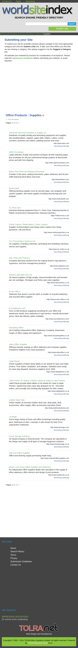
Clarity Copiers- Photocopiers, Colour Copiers (28, 224)
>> (19, 123)
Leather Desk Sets (17, 400)
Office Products (35, 34)
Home (13, 548)
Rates (18, 1)
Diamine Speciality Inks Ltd (20, 275)
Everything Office (16, 328)
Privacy (13, 558)
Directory (4, 34)
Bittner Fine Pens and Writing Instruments (26, 172)
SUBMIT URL (62, 29)
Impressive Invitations (15, 617)
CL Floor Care (15, 208)
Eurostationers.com (17, 308)
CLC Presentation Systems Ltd (22, 241)
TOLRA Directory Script (37, 643)
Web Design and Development (39, 634)
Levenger (13, 417)
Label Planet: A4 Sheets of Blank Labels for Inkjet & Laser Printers (37, 381)
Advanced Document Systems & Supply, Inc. (28, 133)
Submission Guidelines (21, 561)
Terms (13, 555)
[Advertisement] (39, 85)
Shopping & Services (18, 34)
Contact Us (6, 1)
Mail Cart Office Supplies (19, 453)
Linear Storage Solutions (19, 436)
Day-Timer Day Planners (19, 258)
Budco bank (14, 188)
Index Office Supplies (18, 344)
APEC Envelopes (16, 152)
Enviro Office (14, 291)
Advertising (30, 1)
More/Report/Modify (61, 146)
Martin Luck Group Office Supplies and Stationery (30, 467)
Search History (17, 551)
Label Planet (14, 361)
